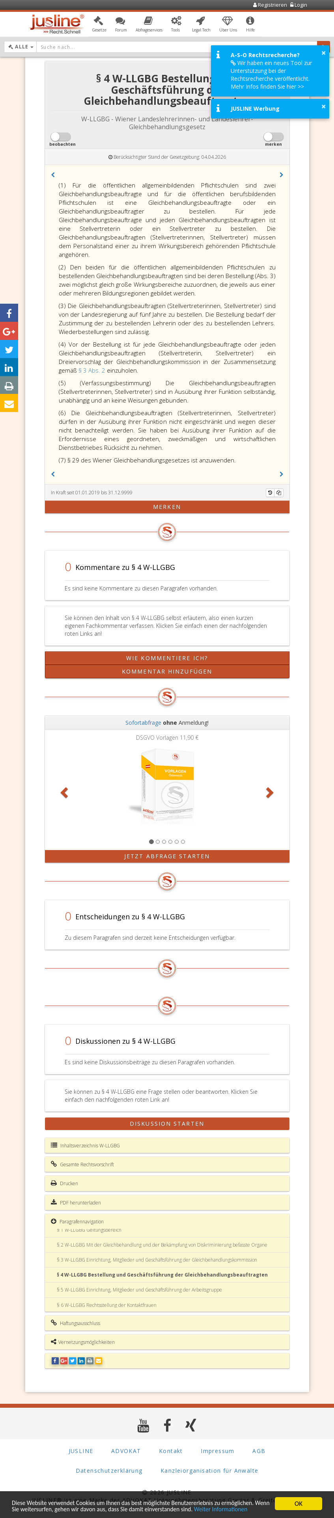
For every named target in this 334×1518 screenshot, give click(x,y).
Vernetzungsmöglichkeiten (83, 1341)
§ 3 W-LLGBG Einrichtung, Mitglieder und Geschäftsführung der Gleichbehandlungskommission (157, 1259)
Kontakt (171, 1451)
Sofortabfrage (143, 722)
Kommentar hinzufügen (167, 671)
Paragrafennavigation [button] (77, 1221)
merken (167, 506)
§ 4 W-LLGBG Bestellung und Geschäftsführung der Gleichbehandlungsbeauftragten (162, 1274)
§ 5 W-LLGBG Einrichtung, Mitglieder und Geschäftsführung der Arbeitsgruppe (139, 1289)
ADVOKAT (126, 1451)
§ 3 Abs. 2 (92, 370)
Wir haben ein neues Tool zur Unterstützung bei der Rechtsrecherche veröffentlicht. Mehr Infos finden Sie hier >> (271, 74)
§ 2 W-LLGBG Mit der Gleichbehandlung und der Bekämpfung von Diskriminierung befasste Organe (162, 1244)
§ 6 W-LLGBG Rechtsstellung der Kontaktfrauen (107, 1305)
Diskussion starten (167, 1123)
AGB (258, 1451)
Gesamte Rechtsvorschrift (82, 1164)
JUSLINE (81, 1451)
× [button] (323, 53)
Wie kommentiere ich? (167, 658)
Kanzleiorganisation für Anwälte (209, 1470)
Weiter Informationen (41, 1509)
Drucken (64, 1183)
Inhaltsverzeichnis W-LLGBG (85, 1145)
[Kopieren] (279, 492)
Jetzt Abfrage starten (167, 856)
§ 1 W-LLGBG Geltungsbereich (89, 1230)
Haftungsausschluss (75, 1323)
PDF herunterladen (76, 1202)
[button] (99, 25)
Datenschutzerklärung (109, 1470)
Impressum (218, 1451)
